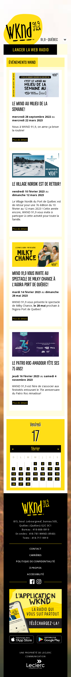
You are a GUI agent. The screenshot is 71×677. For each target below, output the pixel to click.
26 (13, 484)
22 (35, 479)
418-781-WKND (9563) (42, 533)
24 (50, 479)
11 (57, 468)
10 (50, 468)
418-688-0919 (41, 529)
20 (21, 479)
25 (57, 479)
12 (13, 473)
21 (28, 479)
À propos (35, 567)
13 (21, 473)
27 (21, 484)
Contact (35, 548)
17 (50, 473)
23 (42, 479)
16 (42, 473)
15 (35, 473)
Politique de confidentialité (35, 561)
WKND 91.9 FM (23, 30)
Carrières (35, 555)
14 (28, 473)
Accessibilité (35, 574)
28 (28, 484)
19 (13, 479)
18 (57, 473)
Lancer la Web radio (31, 49)
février (35, 449)
